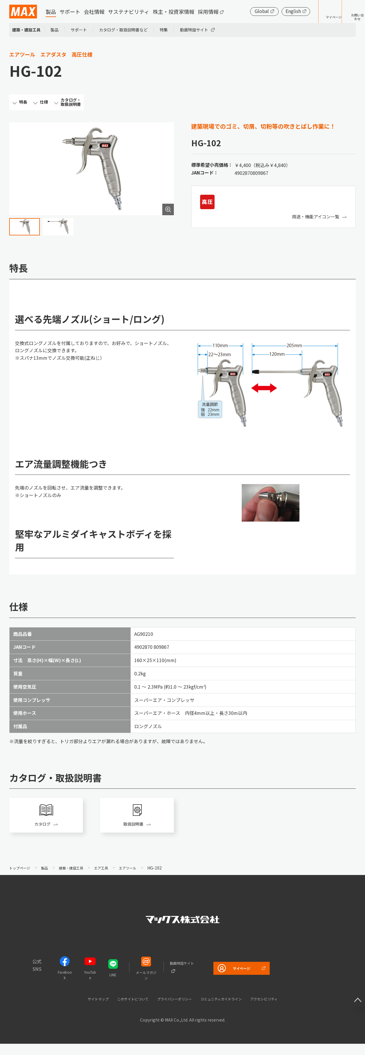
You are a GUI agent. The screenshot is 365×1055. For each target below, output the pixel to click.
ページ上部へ (353, 991)
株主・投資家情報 (173, 11)
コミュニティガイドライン (228, 1010)
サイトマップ (81, 1010)
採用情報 (208, 11)
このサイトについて (122, 1010)
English (275, 11)
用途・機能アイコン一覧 (314, 222)
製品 (51, 11)
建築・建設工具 (26, 30)
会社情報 (94, 11)
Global (244, 11)
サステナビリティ (128, 11)
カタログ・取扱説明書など (123, 30)
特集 (164, 30)
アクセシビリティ (280, 1010)
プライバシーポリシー (172, 1010)
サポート (69, 11)
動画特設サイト (194, 30)
